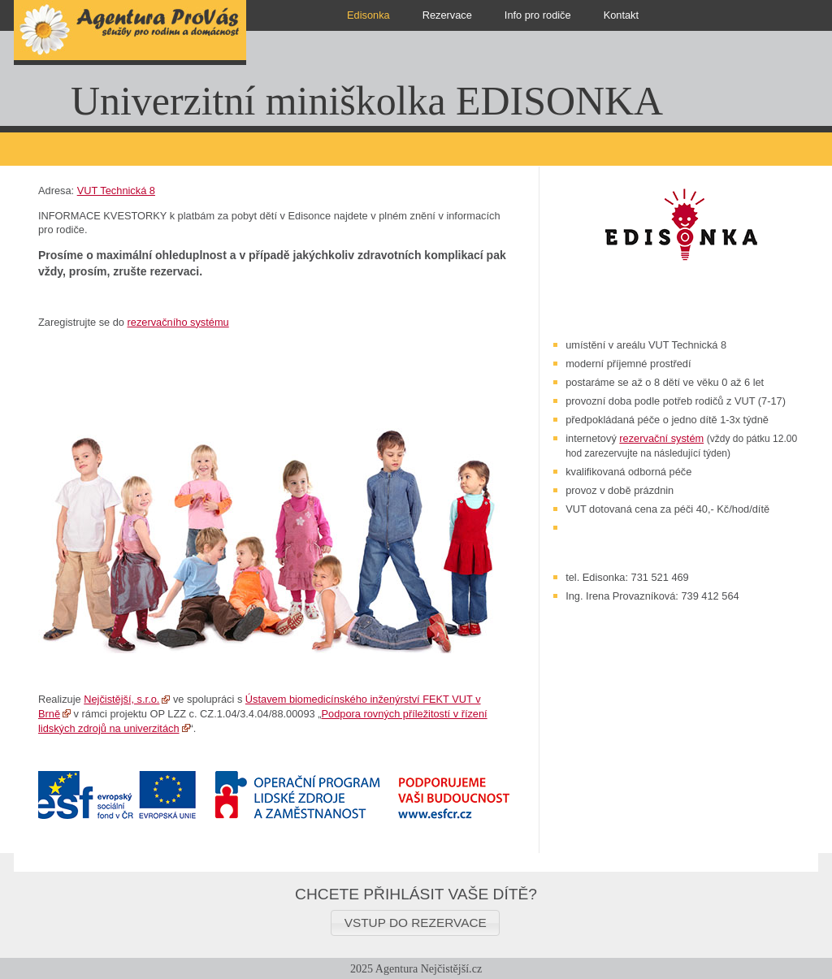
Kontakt (621, 15)
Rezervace (447, 15)
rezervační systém (661, 438)
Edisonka (368, 15)
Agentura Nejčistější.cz (428, 968)
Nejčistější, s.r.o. (121, 699)
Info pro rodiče (538, 15)
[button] (415, 923)
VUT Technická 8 (116, 190)
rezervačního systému (178, 322)
